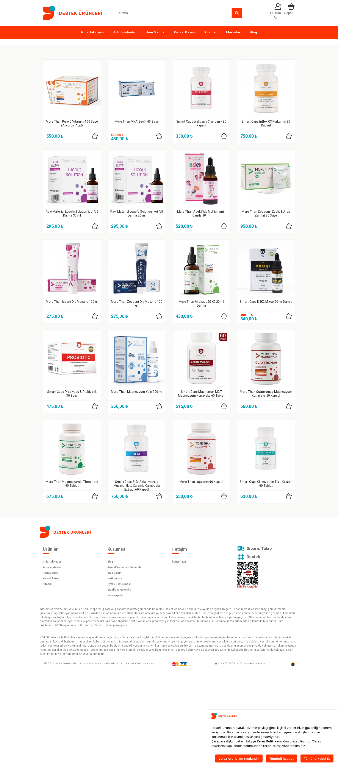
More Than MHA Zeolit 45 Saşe (137, 213)
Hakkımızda (115, 670)
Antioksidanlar (124, 32)
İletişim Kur (179, 653)
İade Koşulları (116, 687)
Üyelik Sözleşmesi (119, 676)
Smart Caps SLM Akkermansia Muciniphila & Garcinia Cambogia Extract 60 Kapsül (137, 577)
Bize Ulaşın (114, 665)
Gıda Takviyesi (92, 32)
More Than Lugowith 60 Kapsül (201, 574)
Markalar (233, 32)
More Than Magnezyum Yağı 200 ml (136, 484)
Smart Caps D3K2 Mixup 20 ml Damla (266, 394)
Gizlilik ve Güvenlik (119, 681)
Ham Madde (155, 32)
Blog (253, 32)
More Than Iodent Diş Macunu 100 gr (72, 394)
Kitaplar (210, 32)
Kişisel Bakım (184, 32)
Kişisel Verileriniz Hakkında (124, 659)
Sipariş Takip (255, 641)
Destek (249, 650)
